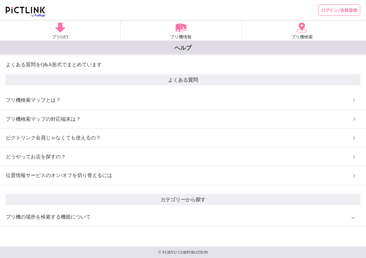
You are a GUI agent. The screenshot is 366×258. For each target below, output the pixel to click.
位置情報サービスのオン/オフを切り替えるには (59, 175)
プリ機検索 (302, 36)
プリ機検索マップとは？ (33, 100)
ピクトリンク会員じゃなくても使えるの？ (53, 137)
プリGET (60, 36)
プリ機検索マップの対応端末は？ (43, 119)
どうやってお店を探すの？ (36, 156)
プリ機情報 (181, 36)
